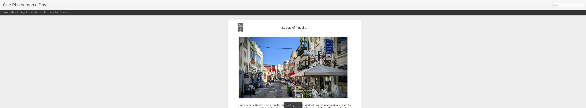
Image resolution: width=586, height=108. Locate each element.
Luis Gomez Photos (247, 40)
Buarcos (273, 50)
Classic (5, 12)
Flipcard (14, 12)
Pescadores (299, 50)
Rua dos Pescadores (316, 50)
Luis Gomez (305, 46)
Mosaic (34, 12)
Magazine (24, 12)
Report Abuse (311, 106)
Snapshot (53, 12)
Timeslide (64, 12)
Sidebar (43, 12)
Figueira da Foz (285, 50)
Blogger (302, 106)
